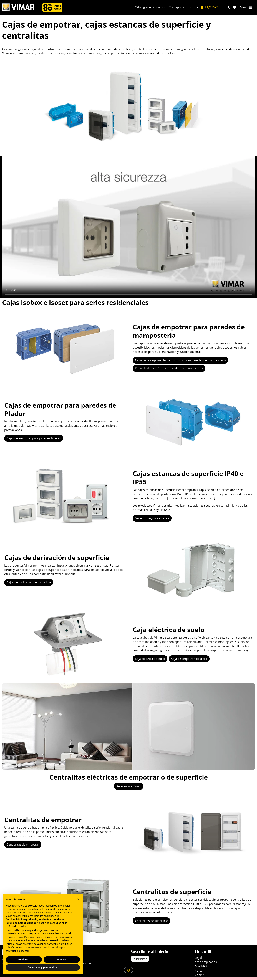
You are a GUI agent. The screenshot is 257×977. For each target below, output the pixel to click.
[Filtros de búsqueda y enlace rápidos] (228, 7)
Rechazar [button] (23, 959)
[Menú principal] (246, 7)
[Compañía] (52, 7)
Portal (199, 971)
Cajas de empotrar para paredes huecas (34, 438)
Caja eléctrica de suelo (150, 659)
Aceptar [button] (61, 959)
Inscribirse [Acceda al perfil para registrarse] (140, 959)
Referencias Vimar (128, 786)
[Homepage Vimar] (18, 7)
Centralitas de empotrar (23, 844)
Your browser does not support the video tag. (128, 227)
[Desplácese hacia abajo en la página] (128, 970)
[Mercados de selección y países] (234, 7)
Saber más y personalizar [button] (43, 967)
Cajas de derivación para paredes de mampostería (169, 368)
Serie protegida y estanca (152, 518)
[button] (78, 899)
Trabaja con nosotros (183, 7)
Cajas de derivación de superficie (29, 582)
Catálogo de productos (150, 7)
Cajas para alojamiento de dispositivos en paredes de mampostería (180, 360)
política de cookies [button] (16, 926)
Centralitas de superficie (151, 921)
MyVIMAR (209, 7)
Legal (198, 958)
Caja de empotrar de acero (189, 659)
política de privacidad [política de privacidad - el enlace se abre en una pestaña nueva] (56, 909)
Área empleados (206, 962)
